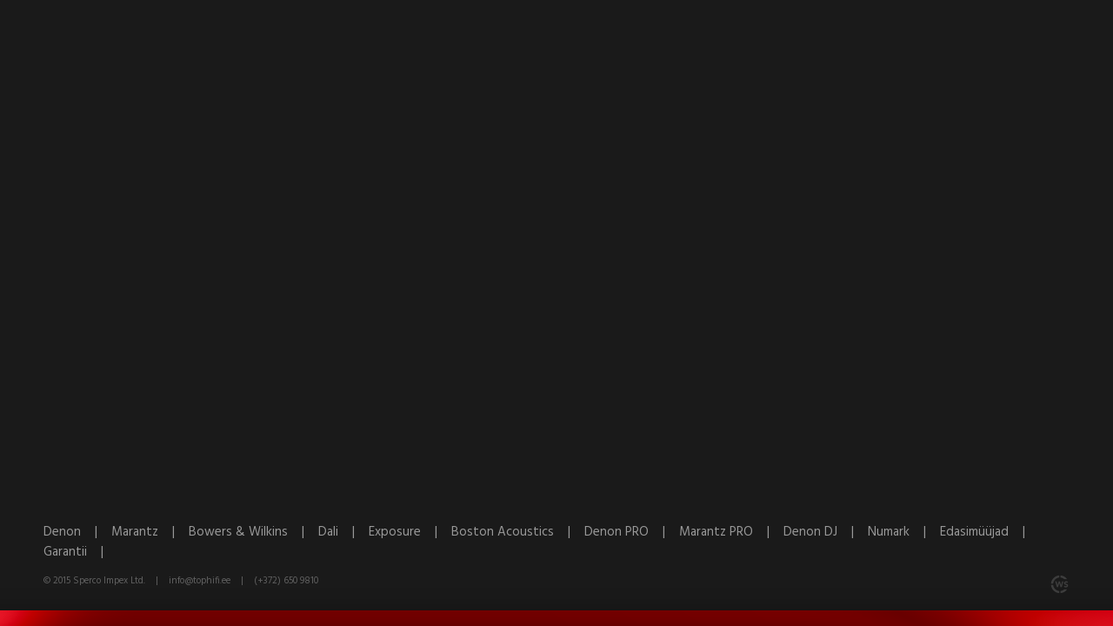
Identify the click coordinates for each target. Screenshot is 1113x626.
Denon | (77, 532)
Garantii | (78, 552)
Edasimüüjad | (988, 532)
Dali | (343, 532)
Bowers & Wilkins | (253, 532)
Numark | (904, 532)
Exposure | (410, 532)
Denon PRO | (631, 532)
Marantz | (150, 532)
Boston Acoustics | (517, 532)
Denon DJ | (825, 532)
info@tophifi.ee (199, 581)
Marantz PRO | (731, 532)
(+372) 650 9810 (286, 581)
